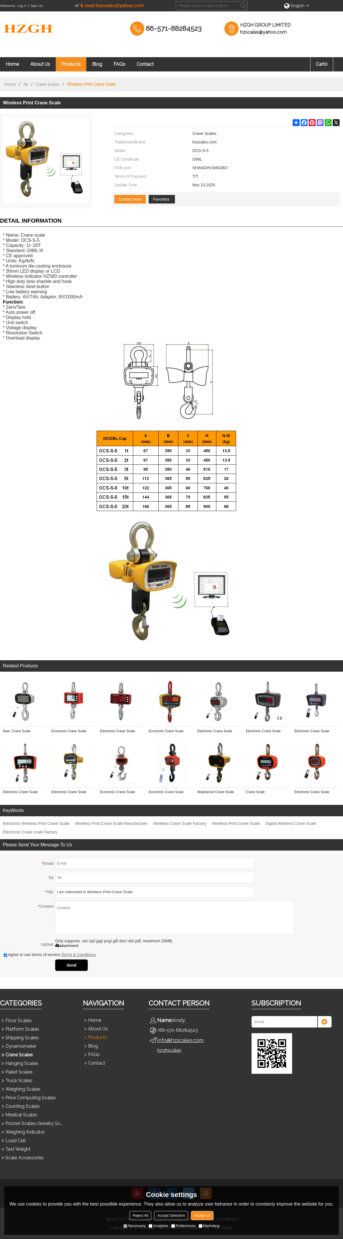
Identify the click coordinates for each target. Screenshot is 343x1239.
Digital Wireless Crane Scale (291, 823)
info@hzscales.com (180, 1040)
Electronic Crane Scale (117, 731)
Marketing (209, 1226)
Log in (22, 6)
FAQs (119, 64)
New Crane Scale (17, 731)
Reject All (140, 1215)
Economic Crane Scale (68, 731)
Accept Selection (171, 1215)
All (25, 84)
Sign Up (36, 6)
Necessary (134, 1226)
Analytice (158, 1226)
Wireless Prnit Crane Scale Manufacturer (111, 823)
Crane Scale (255, 792)
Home (12, 64)
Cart (322, 64)
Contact (145, 64)
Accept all (202, 1215)
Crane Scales (47, 84)
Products (71, 64)
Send (71, 965)
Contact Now (130, 199)
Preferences (183, 1226)
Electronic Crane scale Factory (30, 832)
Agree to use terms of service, (50, 954)
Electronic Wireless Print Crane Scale (36, 823)
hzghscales (169, 1050)
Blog (97, 64)
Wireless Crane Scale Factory (179, 823)
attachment (66, 945)
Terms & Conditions (78, 954)
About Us (40, 64)
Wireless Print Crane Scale (236, 823)
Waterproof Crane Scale (215, 792)
